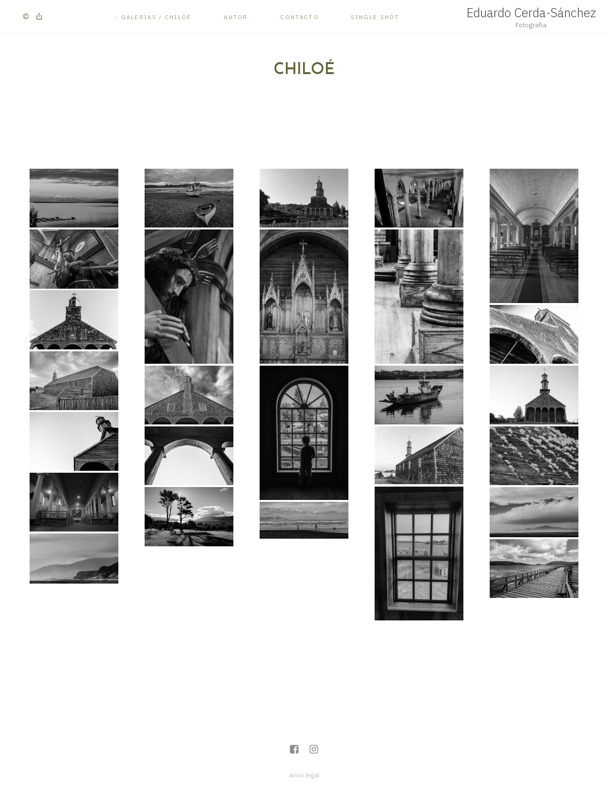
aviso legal (304, 774)
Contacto (299, 17)
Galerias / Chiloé (156, 17)
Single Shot (375, 17)
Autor (236, 17)
